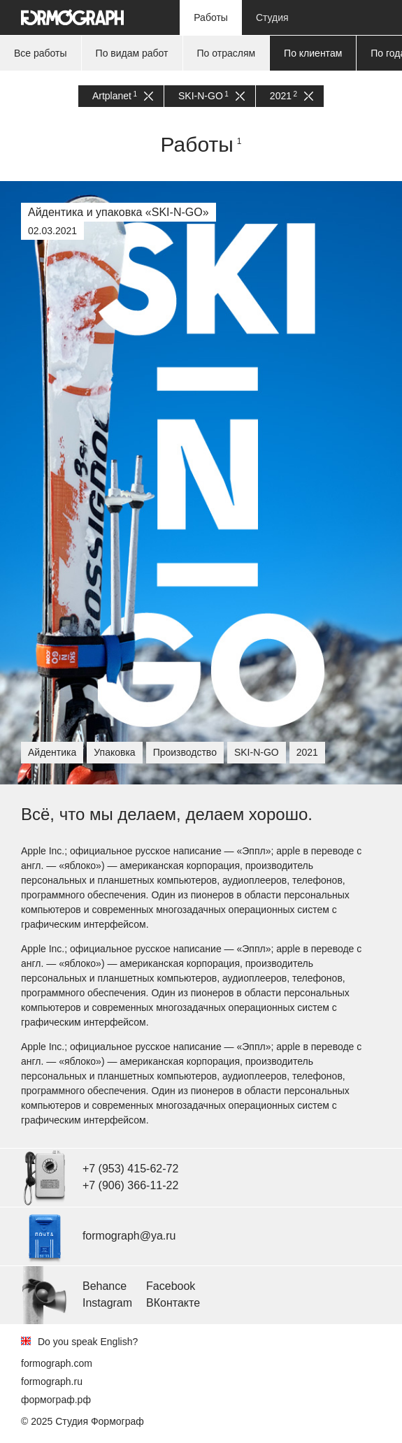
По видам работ (132, 53)
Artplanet (122, 96)
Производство (185, 752)
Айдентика (52, 752)
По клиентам (313, 53)
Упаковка (114, 752)
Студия (272, 17)
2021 (291, 96)
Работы (211, 17)
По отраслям (226, 53)
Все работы (40, 53)
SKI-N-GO (211, 96)
